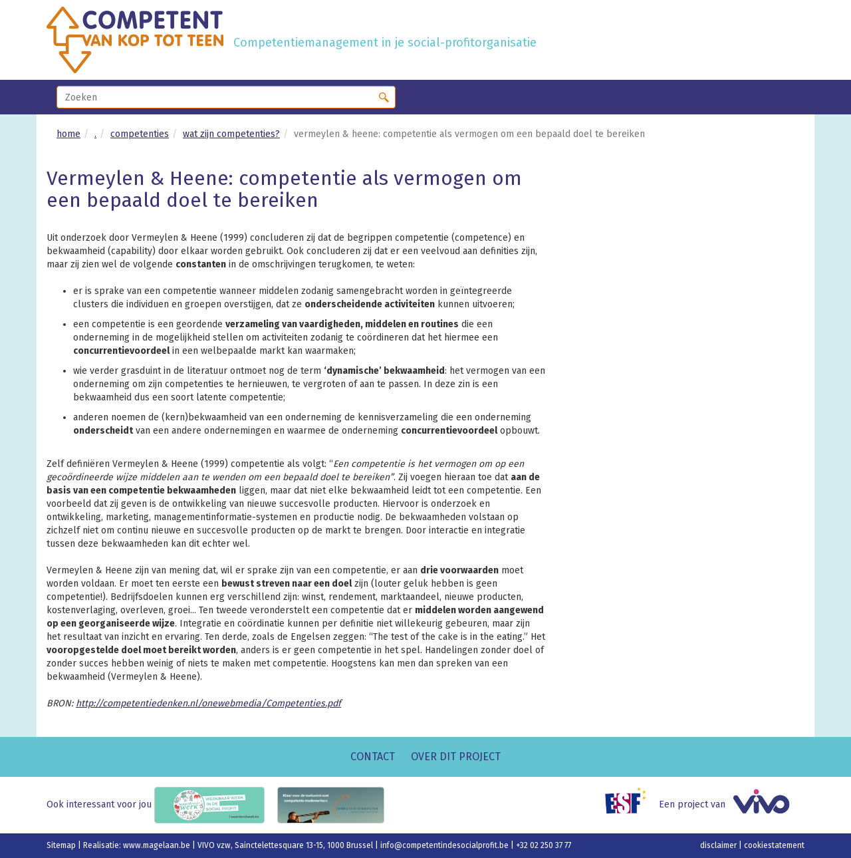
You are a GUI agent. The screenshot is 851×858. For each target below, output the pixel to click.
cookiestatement (774, 845)
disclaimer (719, 845)
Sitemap (62, 845)
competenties (139, 134)
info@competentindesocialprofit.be (445, 845)
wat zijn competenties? (231, 134)
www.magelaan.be (157, 845)
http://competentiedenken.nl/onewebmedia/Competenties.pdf (208, 703)
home (68, 134)
